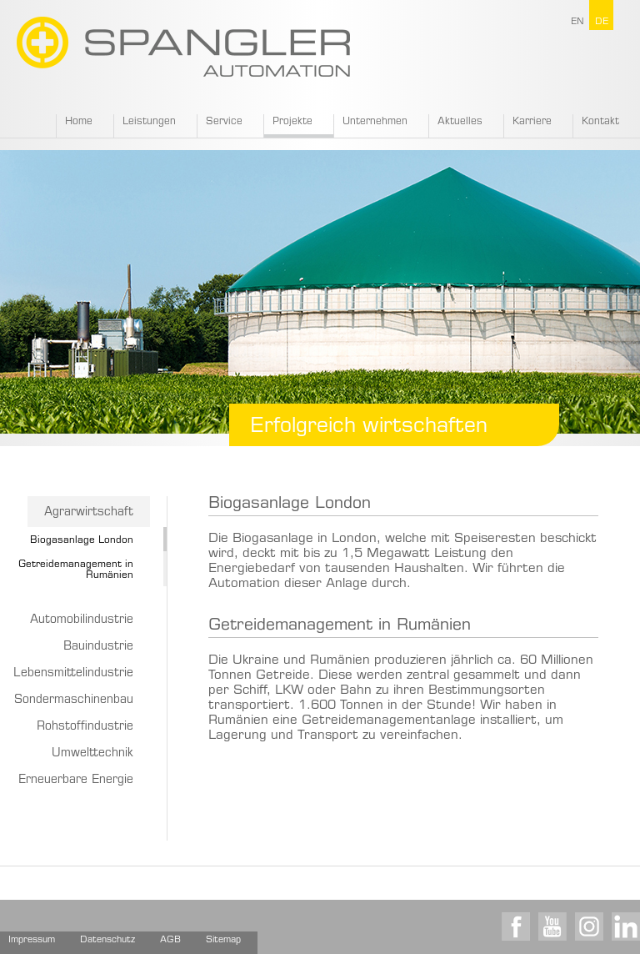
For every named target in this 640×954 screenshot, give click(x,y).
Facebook (516, 926)
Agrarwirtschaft (88, 513)
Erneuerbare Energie (75, 780)
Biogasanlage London (81, 540)
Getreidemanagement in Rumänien (339, 626)
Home (78, 122)
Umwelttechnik (92, 754)
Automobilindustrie (81, 620)
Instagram (589, 926)
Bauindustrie (98, 647)
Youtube (552, 926)
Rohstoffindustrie (85, 727)
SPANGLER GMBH (183, 47)
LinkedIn (626, 926)
